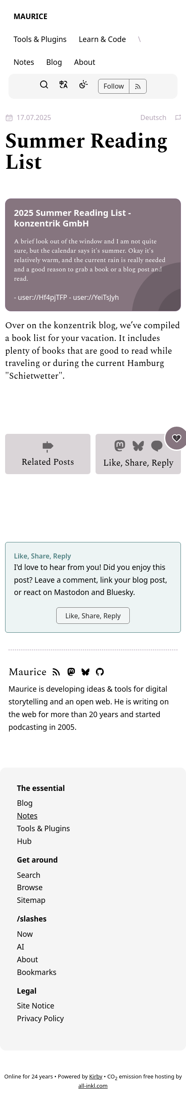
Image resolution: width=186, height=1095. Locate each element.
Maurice (30, 16)
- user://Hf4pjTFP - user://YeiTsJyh (66, 297)
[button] (44, 86)
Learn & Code (102, 39)
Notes (24, 62)
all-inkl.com (92, 1085)
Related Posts (48, 454)
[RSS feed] (56, 672)
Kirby (95, 1076)
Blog (54, 62)
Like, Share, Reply (142, 452)
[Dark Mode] (83, 86)
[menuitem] (93, 803)
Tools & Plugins (40, 39)
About (84, 62)
